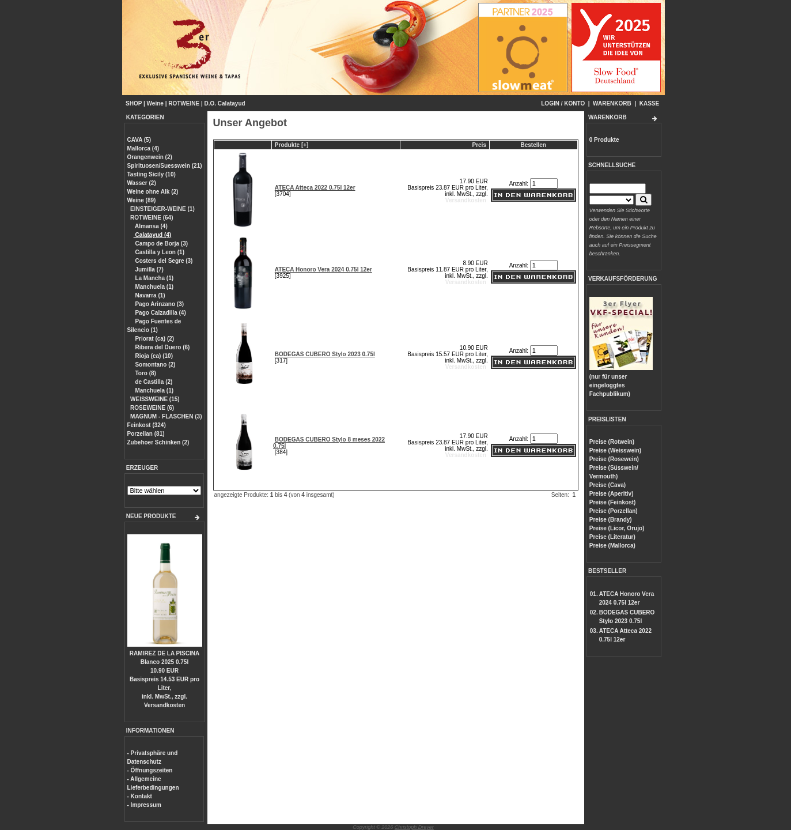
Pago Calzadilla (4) (160, 313)
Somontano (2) (155, 364)
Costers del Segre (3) (163, 261)
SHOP (134, 103)
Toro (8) (145, 373)
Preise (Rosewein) (614, 459)
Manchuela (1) (153, 287)
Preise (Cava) (607, 485)
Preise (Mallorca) (612, 545)
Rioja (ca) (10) (153, 356)
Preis (479, 145)
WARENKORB (612, 103)
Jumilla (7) (149, 269)
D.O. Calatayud (224, 103)
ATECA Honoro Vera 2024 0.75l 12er (323, 269)
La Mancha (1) (153, 278)
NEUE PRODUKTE (151, 516)
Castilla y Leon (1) (159, 252)
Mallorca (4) (143, 148)
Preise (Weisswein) (615, 450)
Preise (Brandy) (610, 519)
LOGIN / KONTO (563, 103)
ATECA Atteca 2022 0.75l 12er (315, 187)
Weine (155, 103)
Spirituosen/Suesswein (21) (164, 166)
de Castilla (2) (153, 382)
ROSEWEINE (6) (152, 408)
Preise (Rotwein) (611, 442)
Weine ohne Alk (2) (153, 191)
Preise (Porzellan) (613, 511)
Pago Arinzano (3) (159, 304)
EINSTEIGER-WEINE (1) (162, 209)
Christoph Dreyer (414, 827)
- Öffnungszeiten (150, 770)
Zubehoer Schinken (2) (158, 442)
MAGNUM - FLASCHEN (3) (166, 416)
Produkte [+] (292, 145)
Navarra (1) (149, 295)
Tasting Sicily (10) (151, 174)
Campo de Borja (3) (161, 243)
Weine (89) (141, 200)
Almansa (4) (151, 226)
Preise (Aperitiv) (611, 494)
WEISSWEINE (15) (155, 399)
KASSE (649, 103)
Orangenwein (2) (149, 157)
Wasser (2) (141, 183)
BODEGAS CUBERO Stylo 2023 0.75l (325, 354)
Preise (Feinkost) (612, 502)
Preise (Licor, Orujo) (617, 528)
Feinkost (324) (146, 425)
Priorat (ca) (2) (154, 338)
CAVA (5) (139, 140)
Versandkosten (164, 705)
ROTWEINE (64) (151, 217)
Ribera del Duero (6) (162, 347)
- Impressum (144, 805)
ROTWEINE (183, 103)
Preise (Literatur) (612, 537)
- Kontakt (139, 796)
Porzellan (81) (146, 434)
